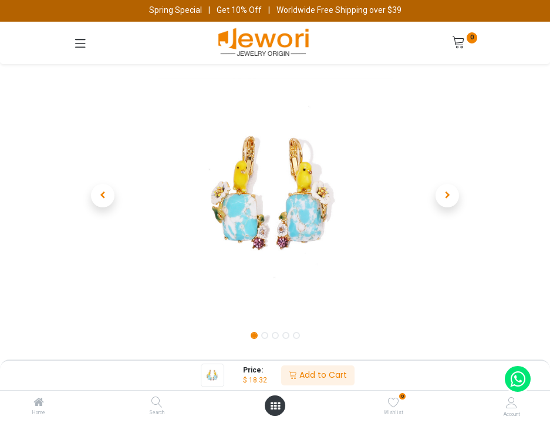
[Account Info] (511, 402)
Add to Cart (318, 375)
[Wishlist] (393, 402)
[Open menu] (275, 406)
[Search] (157, 403)
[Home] (38, 403)
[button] (103, 195)
